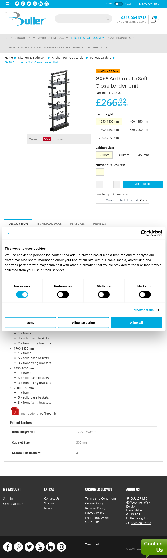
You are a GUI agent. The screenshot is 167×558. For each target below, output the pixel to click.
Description (18, 223)
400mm (124, 155)
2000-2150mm (109, 138)
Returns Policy (95, 508)
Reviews (99, 223)
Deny (30, 322)
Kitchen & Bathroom (32, 58)
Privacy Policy (94, 513)
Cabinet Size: (105, 148)
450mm (143, 155)
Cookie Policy (94, 503)
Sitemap (50, 503)
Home (9, 58)
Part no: (101, 93)
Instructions (29, 414)
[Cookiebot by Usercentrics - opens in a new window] (143, 233)
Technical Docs (49, 223)
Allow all (136, 322)
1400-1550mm (138, 121)
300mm (104, 155)
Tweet (33, 139)
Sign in (8, 498)
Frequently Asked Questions (97, 520)
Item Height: (105, 114)
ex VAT (127, 3)
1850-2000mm (138, 130)
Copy (143, 200)
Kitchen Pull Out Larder (68, 58)
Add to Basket (142, 184)
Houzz (60, 139)
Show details (144, 310)
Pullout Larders (100, 58)
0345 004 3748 (133, 17)
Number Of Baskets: (110, 165)
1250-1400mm (109, 121)
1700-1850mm (109, 130)
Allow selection (83, 322)
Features (77, 223)
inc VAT (109, 3)
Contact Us (51, 498)
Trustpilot (92, 544)
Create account (13, 504)
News (48, 508)
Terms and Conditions (100, 498)
